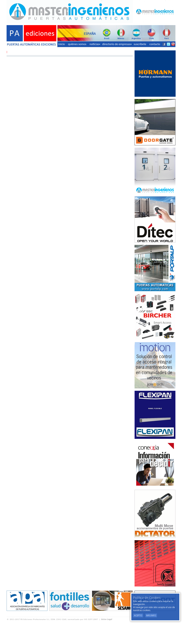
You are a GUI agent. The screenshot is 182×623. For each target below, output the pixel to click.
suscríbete (140, 44)
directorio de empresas (117, 44)
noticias (95, 44)
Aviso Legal (106, 619)
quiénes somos (77, 44)
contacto (154, 44)
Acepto (138, 615)
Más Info (151, 615)
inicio (61, 44)
